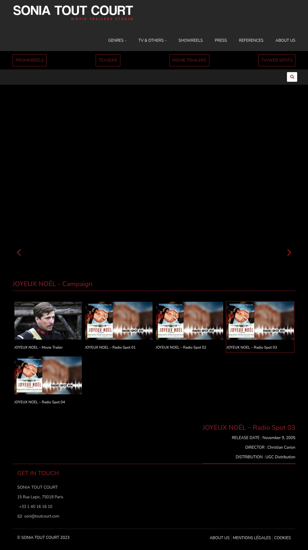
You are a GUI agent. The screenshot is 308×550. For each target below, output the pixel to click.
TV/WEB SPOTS (276, 60)
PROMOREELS (30, 60)
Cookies (282, 538)
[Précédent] (19, 252)
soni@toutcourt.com (41, 516)
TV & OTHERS (152, 40)
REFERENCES (251, 40)
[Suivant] (289, 252)
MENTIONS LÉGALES (252, 538)
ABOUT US (285, 40)
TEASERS (108, 60)
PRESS (221, 40)
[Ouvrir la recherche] (292, 76)
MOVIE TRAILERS (189, 60)
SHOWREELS (191, 40)
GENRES (117, 40)
